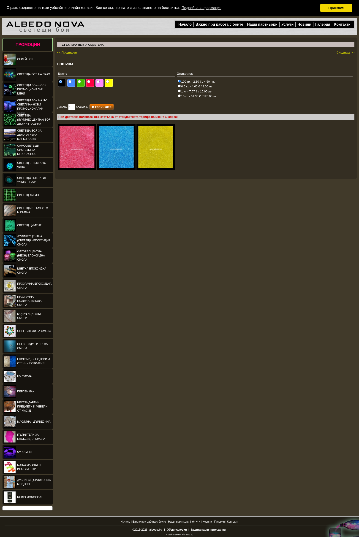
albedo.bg (155, 529)
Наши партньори (262, 24)
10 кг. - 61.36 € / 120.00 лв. (198, 96)
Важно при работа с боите (219, 24)
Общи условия (177, 529)
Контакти (342, 24)
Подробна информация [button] (201, 8)
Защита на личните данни (208, 529)
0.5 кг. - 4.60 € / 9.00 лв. (195, 86)
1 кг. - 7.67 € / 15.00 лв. (195, 91)
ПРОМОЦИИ (28, 44)
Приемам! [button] (336, 8)
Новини (304, 24)
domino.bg (187, 534)
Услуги (287, 24)
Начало (185, 24)
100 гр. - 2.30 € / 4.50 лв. (196, 81)
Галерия (322, 24)
